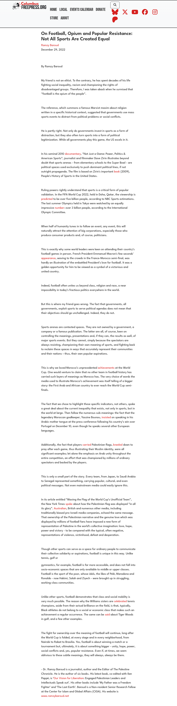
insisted (106, 417)
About (65, 18)
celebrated (120, 601)
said (107, 614)
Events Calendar (81, 9)
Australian (59, 508)
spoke (68, 504)
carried (86, 444)
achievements (105, 368)
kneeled (117, 444)
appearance (48, 258)
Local (63, 9)
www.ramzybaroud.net (55, 696)
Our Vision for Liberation (69, 678)
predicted (47, 199)
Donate (100, 9)
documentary (72, 154)
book (116, 171)
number (59, 208)
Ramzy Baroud (50, 45)
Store (54, 18)
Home (53, 9)
